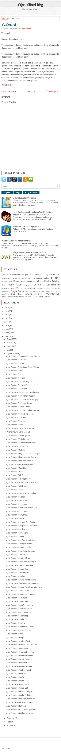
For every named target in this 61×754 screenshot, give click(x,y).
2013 (6, 315)
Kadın (19, 284)
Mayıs (9, 725)
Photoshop (55, 289)
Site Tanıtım (34, 292)
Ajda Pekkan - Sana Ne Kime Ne (19, 605)
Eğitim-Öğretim (26, 278)
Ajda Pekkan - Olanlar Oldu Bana (20, 695)
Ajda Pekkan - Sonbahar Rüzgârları (21, 493)
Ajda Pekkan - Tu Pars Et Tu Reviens (21, 482)
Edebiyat (17, 278)
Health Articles (52, 281)
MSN (19, 288)
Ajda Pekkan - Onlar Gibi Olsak (19, 666)
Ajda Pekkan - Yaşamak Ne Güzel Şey (22, 399)
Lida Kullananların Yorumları (24, 198)
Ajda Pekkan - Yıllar (14, 370)
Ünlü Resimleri (39, 294)
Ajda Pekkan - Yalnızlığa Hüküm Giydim (22, 410)
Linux (30, 285)
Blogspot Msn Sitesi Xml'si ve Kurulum (29, 252)
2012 (6, 318)
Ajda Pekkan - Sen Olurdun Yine (19, 565)
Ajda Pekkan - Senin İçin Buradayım (21, 562)
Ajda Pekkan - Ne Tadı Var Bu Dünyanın (22, 702)
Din (43, 275)
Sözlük (53, 292)
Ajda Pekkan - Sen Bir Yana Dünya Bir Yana (24, 587)
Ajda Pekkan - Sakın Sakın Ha (18, 612)
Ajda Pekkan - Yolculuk (16, 360)
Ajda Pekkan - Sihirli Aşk (16, 504)
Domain (4, 278)
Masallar (5, 288)
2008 (6, 333)
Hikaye (3, 285)
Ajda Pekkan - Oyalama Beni (18, 663)
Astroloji (12, 275)
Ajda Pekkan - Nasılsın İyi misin (19, 713)
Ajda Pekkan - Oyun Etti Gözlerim (20, 655)
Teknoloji (27, 294)
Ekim (9, 346)
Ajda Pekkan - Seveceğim (17, 533)
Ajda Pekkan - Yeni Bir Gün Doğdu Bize (22, 392)
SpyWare (5, 294)
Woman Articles (24, 297)
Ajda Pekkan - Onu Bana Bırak (18, 670)
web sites (5, 748)
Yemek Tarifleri (44, 297)
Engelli (34, 278)
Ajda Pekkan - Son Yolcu (16, 518)
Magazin (46, 285)
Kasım (10, 343)
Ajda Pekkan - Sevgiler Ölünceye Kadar (22, 526)
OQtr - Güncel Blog (30, 4)
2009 (6, 329)
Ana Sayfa (30, 91)
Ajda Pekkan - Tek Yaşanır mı (18, 479)
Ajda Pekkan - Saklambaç (17, 616)
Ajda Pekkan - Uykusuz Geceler (19, 464)
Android (4, 275)
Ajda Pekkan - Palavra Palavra (18, 630)
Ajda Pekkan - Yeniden (15, 378)
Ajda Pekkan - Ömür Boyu (17, 648)
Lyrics (37, 284)
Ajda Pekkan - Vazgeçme (17, 446)
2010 (6, 325)
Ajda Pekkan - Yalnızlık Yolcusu (19, 414)
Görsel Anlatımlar (27, 281)
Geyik (16, 281)
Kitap (25, 285)
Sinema (26, 291)
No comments (25, 29)
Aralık (9, 339)
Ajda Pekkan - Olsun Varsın (17, 673)
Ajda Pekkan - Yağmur (15, 421)
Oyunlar (47, 288)
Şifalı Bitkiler (16, 294)
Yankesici (8, 24)
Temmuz (11, 718)
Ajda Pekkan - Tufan (14, 471)
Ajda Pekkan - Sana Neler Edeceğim (21, 594)
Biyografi (24, 275)
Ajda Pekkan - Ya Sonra (16, 417)
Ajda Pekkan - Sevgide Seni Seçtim (21, 522)
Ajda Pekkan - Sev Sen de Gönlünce (21, 540)
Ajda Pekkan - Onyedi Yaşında (19, 659)
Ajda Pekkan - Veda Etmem (17, 439)
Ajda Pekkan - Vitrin (14, 425)
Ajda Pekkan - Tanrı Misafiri (17, 500)
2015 (6, 307)
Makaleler (55, 285)
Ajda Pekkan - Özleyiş (15, 637)
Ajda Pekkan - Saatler (15, 619)
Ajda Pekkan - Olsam (15, 681)
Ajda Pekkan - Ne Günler (16, 706)
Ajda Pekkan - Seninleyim (17, 554)
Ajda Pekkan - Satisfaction (17, 590)
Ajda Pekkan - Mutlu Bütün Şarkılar (20, 710)
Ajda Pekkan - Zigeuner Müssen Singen (23, 356)
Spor (58, 292)
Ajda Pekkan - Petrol (14, 634)
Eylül (9, 350)
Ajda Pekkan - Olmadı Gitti (17, 688)
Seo (20, 291)
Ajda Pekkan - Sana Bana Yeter (19, 609)
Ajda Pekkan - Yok (14, 374)
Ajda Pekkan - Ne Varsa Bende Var (20, 699)
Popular (7, 193)
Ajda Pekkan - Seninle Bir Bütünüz (20, 551)
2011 (6, 322)
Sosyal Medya (44, 292)
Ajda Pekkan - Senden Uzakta (18, 558)
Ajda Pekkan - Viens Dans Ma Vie (20, 428)
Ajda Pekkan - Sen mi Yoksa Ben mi (21, 580)
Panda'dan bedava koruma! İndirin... (16, 241)
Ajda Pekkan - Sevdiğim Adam (19, 544)
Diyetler (49, 274)
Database (38, 275)
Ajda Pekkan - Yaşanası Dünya (19, 403)
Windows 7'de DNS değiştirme (26, 226)
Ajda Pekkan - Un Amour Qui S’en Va (21, 457)
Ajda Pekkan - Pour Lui (15, 623)
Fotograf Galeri (6, 281)
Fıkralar (54, 278)
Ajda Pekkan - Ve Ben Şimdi (18, 435)
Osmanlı (39, 289)
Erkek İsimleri (43, 278)
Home (5, 18)
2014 (6, 311)
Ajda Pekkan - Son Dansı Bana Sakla (21, 508)
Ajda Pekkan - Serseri (15, 536)
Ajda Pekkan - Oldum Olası (17, 684)
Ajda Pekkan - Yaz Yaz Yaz (17, 385)
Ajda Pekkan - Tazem (15, 489)
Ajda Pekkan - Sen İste (15, 576)
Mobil (12, 288)
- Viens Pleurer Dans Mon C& (18, 432)
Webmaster (12, 297)
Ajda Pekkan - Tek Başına (17, 475)
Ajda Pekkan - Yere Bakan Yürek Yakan (22, 367)
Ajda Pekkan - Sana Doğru (17, 601)
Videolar (50, 294)
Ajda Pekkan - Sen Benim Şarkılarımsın (22, 583)
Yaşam (34, 297)
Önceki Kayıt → (52, 91)
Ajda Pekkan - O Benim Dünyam (19, 691)
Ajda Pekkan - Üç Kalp (15, 450)
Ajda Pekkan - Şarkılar (15, 497)
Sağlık (14, 291)
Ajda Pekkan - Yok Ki (15, 363)
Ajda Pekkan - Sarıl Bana (16, 598)
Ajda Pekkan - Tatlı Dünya (17, 486)
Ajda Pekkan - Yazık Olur (16, 388)
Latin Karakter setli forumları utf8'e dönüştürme (33, 212)
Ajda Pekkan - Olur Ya (15, 677)
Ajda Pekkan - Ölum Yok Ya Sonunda (21, 645)
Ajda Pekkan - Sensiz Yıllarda (18, 547)
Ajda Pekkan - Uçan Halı (16, 468)
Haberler (39, 281)
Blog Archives (31, 193)
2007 (6, 336)
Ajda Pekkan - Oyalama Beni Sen (20, 652)
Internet (11, 284)
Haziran (10, 722)
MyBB (32, 288)
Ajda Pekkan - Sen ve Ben (17, 569)
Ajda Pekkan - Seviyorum (16, 515)
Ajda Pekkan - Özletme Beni (18, 641)
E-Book (11, 278)
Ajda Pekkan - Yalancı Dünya (18, 407)
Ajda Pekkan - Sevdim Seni (17, 529)
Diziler (56, 274)
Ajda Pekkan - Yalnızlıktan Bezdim (20, 396)
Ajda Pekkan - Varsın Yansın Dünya (21, 443)
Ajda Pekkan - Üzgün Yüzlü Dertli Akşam (23, 453)
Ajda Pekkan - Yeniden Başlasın (19, 381)
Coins (31, 275)
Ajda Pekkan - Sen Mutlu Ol (17, 572)
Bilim (18, 275)
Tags (18, 193)
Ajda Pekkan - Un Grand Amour (19, 461)
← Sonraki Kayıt (9, 91)
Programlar (6, 292)
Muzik (26, 288)
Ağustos (11, 353)
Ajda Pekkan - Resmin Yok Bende (20, 627)
